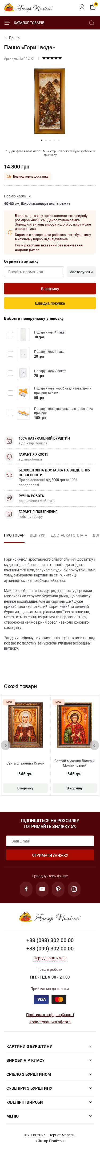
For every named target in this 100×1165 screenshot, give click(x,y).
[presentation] (5, 745)
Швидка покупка (50, 303)
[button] (41, 140)
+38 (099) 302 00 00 (50, 948)
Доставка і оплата (69, 535)
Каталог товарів (24, 23)
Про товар (14, 535)
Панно (14, 38)
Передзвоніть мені (50, 957)
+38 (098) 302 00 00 (50, 940)
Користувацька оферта (50, 1021)
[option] (14, 537)
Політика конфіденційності (50, 1014)
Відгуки (38, 535)
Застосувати (81, 272)
